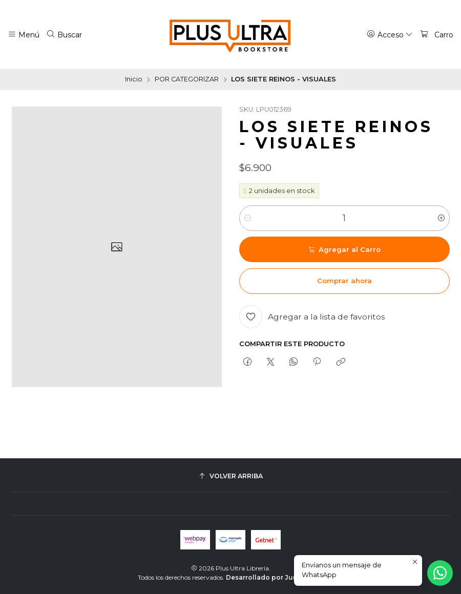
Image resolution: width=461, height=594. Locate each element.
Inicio (133, 79)
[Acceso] (389, 34)
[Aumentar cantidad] (441, 218)
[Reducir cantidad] (248, 218)
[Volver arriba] (231, 476)
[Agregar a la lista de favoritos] (312, 316)
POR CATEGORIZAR (187, 79)
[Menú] (23, 34)
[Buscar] (65, 34)
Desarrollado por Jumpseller (274, 577)
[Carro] (436, 34)
